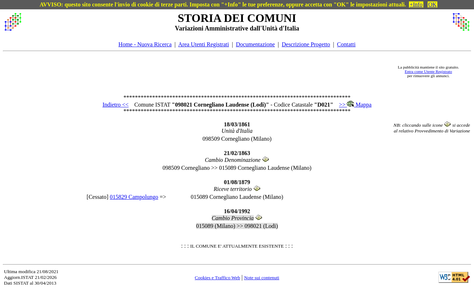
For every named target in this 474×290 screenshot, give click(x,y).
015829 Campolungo (134, 197)
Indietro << (115, 105)
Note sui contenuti (261, 277)
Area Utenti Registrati (203, 44)
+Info (416, 4)
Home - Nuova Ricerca (145, 44)
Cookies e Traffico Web (217, 277)
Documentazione (255, 44)
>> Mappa (355, 105)
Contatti (346, 44)
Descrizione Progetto (306, 44)
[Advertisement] (208, 71)
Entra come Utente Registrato (428, 71)
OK (432, 4)
